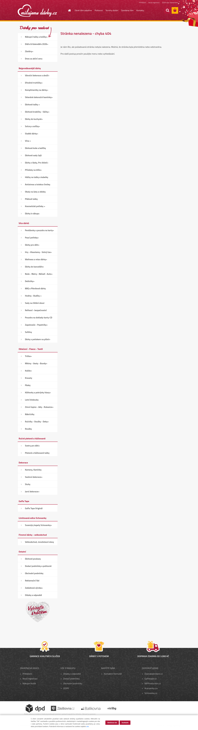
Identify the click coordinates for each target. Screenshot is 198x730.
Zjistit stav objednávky (170, 2)
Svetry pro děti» (32, 445)
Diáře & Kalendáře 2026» (36, 44)
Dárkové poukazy (33, 558)
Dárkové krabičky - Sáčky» (37, 111)
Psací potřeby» (32, 237)
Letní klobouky (32, 399)
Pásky (28, 385)
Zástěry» (29, 51)
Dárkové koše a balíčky (35, 148)
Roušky (28, 428)
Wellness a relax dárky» (36, 259)
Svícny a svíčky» (32, 126)
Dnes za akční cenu (33, 58)
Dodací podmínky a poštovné (38, 566)
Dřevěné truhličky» (34, 82)
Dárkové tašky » (32, 104)
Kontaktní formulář (113, 673)
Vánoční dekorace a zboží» (37, 75)
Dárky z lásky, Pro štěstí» (36, 162)
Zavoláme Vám (127, 10)
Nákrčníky (29, 414)
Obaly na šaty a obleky (35, 191)
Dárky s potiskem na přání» (37, 339)
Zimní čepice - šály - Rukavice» (39, 407)
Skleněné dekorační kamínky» (39, 97)
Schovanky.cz (151, 693)
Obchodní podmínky (34, 573)
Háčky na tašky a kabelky (36, 177)
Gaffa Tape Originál (34, 508)
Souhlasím (125, 722)
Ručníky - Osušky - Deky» (37, 421)
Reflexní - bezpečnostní (36, 310)
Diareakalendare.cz (154, 673)
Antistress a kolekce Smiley (37, 184)
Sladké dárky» (31, 133)
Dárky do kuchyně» (34, 119)
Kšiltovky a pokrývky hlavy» (38, 392)
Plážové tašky (31, 199)
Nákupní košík (29, 683)
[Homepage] (68, 10)
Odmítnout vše (112, 722)
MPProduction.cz (153, 683)
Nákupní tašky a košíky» (36, 36)
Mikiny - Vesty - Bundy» (36, 363)
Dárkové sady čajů (33, 155)
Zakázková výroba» (34, 588)
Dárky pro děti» (32, 245)
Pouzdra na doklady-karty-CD (38, 317)
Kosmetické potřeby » (35, 206)
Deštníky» (30, 281)
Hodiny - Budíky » (33, 295)
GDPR (66, 688)
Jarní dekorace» (32, 491)
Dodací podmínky (71, 678)
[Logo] (37, 10)
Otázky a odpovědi (33, 595)
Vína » (28, 140)
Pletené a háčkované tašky (37, 453)
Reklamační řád (32, 580)
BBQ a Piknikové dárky (35, 288)
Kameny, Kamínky (33, 469)
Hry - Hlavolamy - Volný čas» (38, 252)
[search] (167, 10)
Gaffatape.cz (150, 678)
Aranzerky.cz (151, 688)
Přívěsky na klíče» (33, 170)
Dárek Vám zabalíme (83, 10)
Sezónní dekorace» (33, 477)
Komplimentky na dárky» (36, 90)
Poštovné (99, 10)
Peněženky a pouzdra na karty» (39, 230)
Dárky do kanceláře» (34, 266)
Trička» (28, 356)
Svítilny (28, 332)
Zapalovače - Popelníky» (36, 324)
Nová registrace (154, 2)
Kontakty (140, 10)
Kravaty (28, 378)
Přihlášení (142, 2)
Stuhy (27, 484)
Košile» (28, 370)
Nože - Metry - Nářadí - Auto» (38, 274)
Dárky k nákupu (32, 213)
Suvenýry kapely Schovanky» (38, 525)
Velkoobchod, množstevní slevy (39, 542)
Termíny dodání (111, 10)
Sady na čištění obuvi (34, 303)
